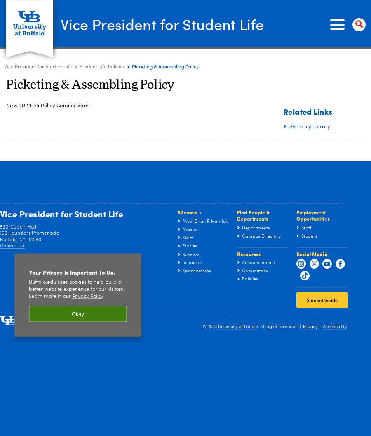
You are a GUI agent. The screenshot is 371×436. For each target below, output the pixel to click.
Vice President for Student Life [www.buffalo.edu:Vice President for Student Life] (38, 67)
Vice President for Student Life (162, 24)
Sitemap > (190, 212)
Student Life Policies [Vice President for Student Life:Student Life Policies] (102, 67)
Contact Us (12, 245)
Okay (78, 314)
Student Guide (322, 300)
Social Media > (25, 189)
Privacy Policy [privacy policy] (87, 296)
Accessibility (335, 327)
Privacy (310, 327)
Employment (21, 346)
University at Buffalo (238, 327)
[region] (77, 294)
